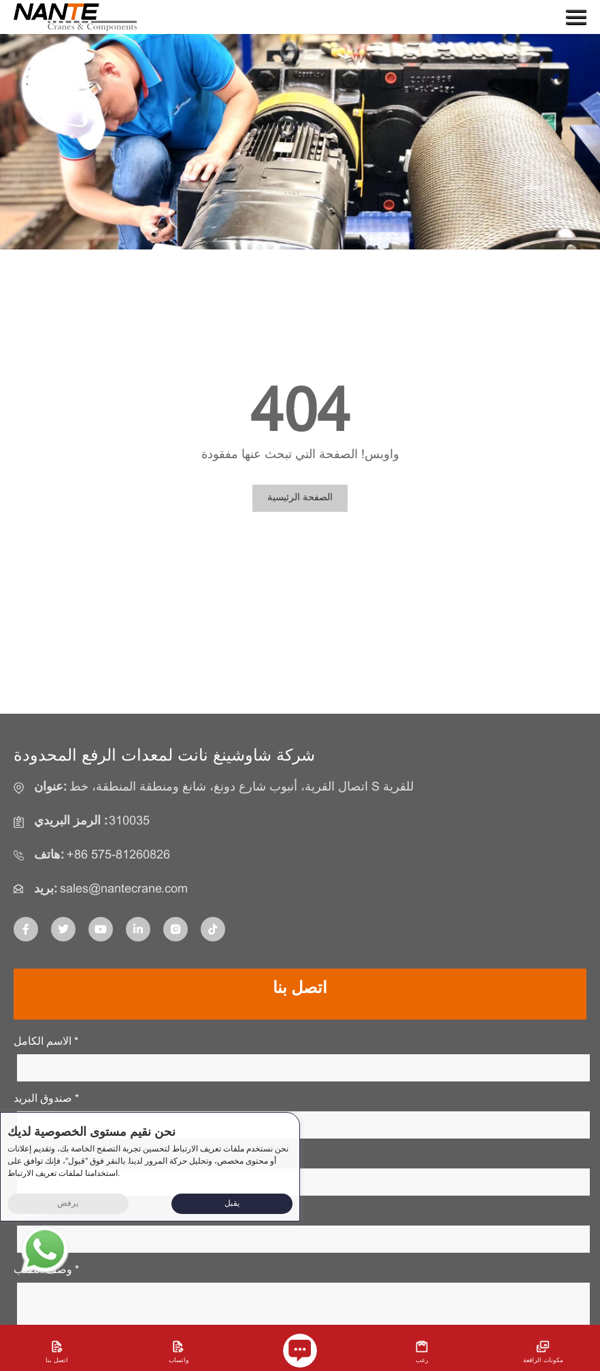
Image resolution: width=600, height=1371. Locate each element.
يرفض (67, 1204)
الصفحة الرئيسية (300, 497)
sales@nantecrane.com (124, 889)
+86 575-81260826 (118, 855)
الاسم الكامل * (46, 1042)
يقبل (231, 1204)
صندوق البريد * (46, 1099)
